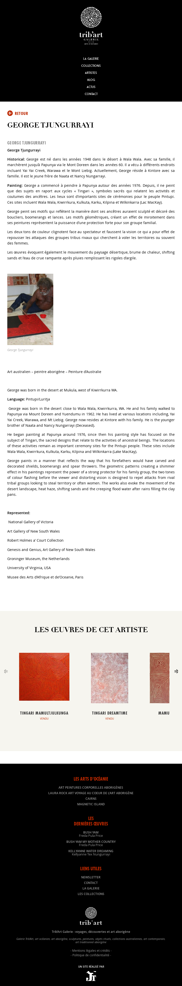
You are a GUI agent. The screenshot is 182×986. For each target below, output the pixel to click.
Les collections (91, 894)
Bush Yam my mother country (91, 843)
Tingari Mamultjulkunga (44, 713)
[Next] (176, 671)
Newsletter (91, 877)
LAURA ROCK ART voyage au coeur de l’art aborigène (90, 793)
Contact (91, 94)
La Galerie (91, 58)
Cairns (91, 798)
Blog (91, 80)
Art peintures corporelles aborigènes (91, 787)
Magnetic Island (91, 804)
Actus (91, 87)
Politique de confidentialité (90, 955)
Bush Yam (91, 833)
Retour (21, 113)
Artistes (91, 73)
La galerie (91, 888)
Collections (91, 66)
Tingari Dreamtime (109, 713)
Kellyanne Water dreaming (91, 852)
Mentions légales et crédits (91, 950)
